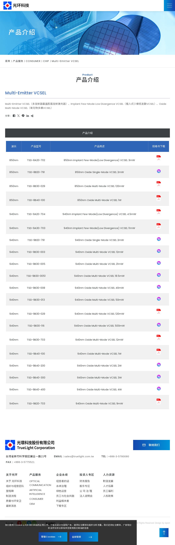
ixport (167, 524)
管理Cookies (48, 536)
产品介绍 (87, 133)
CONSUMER (33, 61)
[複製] (32, 115)
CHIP (46, 61)
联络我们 (149, 445)
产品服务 (18, 61)
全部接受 (76, 536)
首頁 (7, 61)
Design (158, 524)
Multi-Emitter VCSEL (65, 61)
